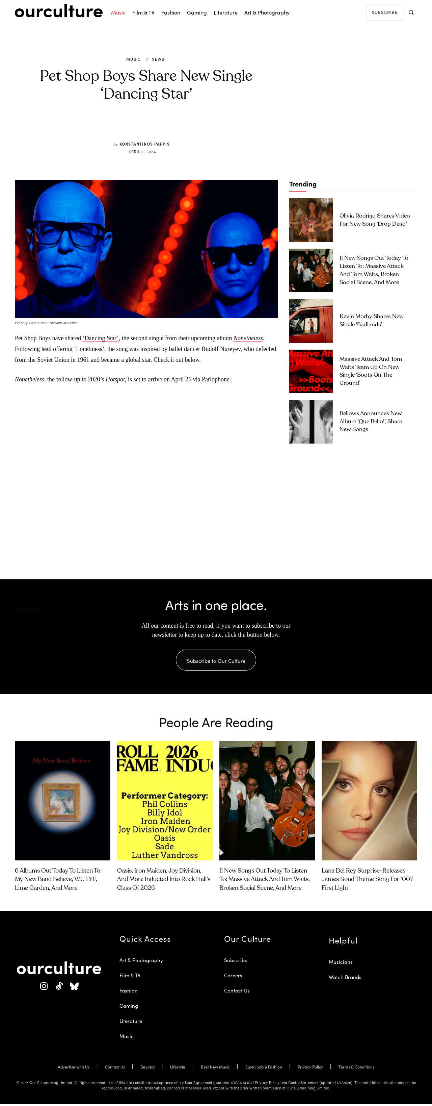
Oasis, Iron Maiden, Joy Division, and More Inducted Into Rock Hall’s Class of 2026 (163, 881)
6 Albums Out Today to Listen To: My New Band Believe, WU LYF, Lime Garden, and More (58, 881)
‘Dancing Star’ (100, 338)
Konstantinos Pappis (144, 144)
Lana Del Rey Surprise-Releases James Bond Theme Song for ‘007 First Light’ (367, 881)
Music (133, 59)
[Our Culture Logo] (59, 11)
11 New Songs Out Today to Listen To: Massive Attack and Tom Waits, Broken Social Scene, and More (264, 881)
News (158, 59)
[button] (411, 12)
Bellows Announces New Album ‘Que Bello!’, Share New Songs (371, 422)
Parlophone (216, 379)
